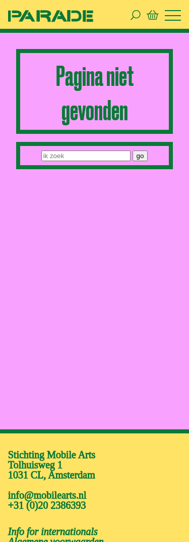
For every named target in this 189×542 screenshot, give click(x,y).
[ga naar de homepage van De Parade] (50, 15)
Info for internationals (53, 531)
